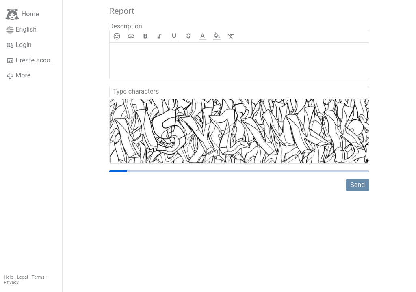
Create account (32, 60)
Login (19, 45)
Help (8, 277)
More (18, 75)
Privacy (11, 282)
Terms (38, 277)
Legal (22, 277)
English (21, 30)
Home (22, 14)
